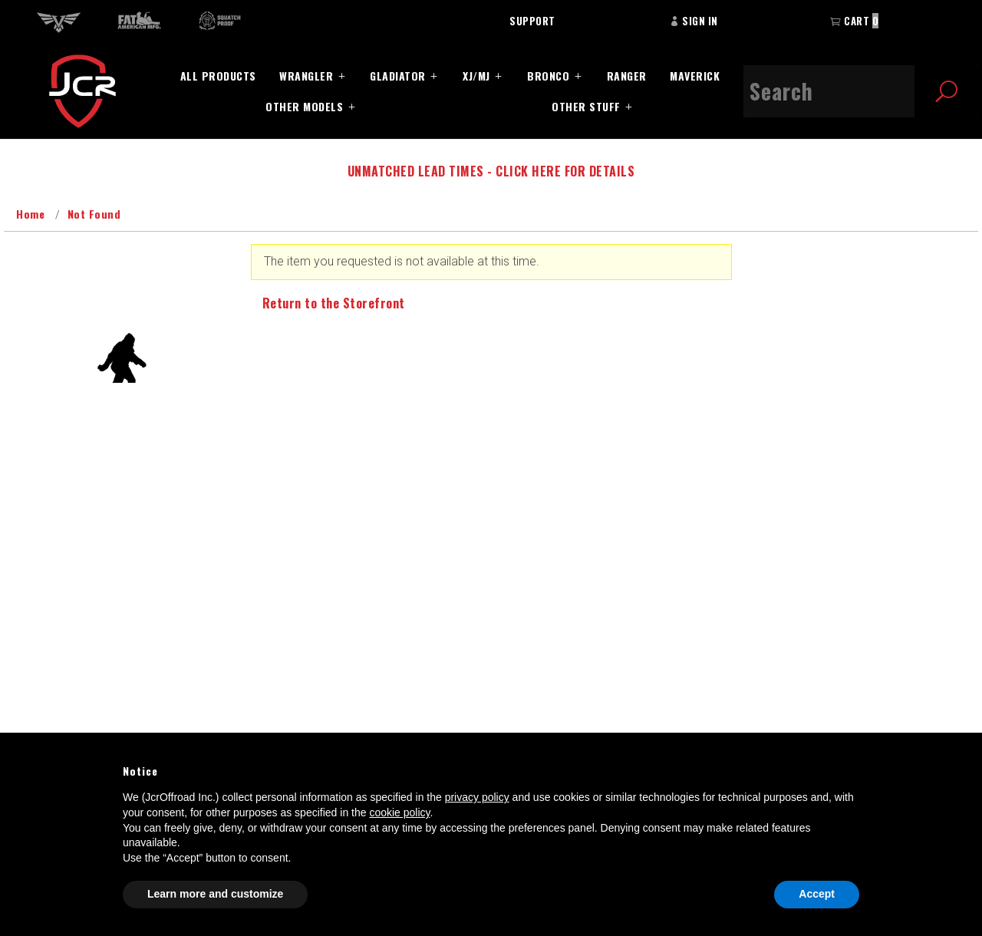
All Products (218, 76)
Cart (854, 20)
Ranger (627, 76)
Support (532, 20)
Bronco (548, 76)
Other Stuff (586, 106)
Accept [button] (817, 894)
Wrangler (306, 76)
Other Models (304, 106)
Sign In (694, 20)
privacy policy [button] (477, 797)
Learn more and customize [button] (215, 894)
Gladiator (398, 76)
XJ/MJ (476, 76)
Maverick (695, 76)
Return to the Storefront (333, 303)
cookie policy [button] (399, 812)
